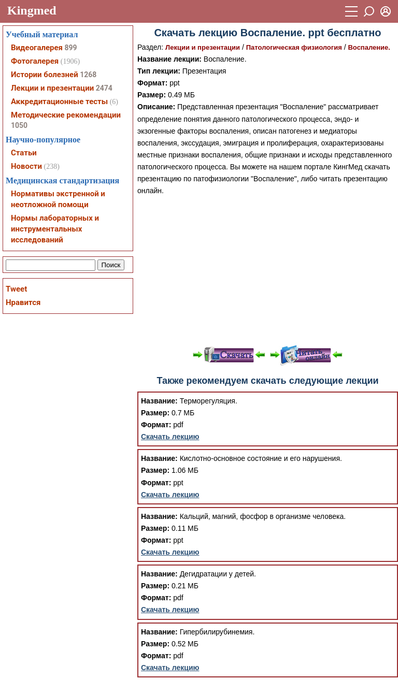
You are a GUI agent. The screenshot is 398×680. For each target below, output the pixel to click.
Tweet (16, 289)
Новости (26, 166)
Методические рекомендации (66, 115)
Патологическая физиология (294, 47)
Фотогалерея (35, 61)
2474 (104, 88)
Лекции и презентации (202, 47)
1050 (19, 125)
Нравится (23, 302)
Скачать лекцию (170, 436)
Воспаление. (369, 47)
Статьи (24, 152)
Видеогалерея (37, 47)
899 (70, 48)
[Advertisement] (267, 269)
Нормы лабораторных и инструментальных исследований (55, 228)
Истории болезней (44, 74)
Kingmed (31, 10)
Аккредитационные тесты (59, 101)
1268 (88, 74)
